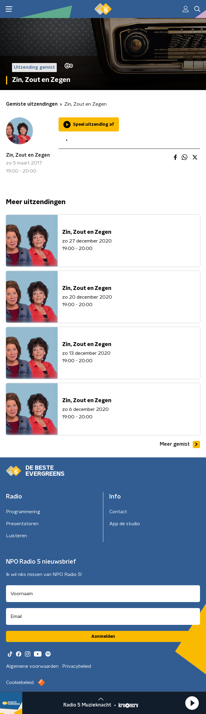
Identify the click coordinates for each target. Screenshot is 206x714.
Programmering (23, 511)
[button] (191, 702)
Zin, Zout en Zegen (28, 155)
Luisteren (16, 535)
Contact (118, 511)
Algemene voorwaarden (32, 666)
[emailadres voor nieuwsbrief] (103, 616)
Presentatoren (22, 523)
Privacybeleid (76, 666)
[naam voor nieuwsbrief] (103, 593)
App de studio (124, 523)
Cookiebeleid (20, 682)
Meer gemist (180, 444)
